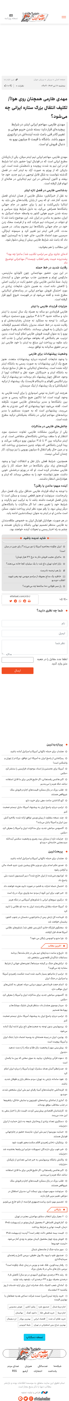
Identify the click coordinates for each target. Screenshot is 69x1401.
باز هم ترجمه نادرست (50, 570)
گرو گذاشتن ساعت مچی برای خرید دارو (45, 800)
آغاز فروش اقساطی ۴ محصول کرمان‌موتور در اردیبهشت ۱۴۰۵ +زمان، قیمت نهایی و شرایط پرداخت (36, 1224)
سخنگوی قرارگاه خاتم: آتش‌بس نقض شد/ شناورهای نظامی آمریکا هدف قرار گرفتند (36, 930)
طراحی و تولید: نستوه (34, 1392)
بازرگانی (57, 1209)
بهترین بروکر (25, 1319)
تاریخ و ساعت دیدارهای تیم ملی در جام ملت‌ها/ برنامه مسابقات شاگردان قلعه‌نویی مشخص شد (39, 955)
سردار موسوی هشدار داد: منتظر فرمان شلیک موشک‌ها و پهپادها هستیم (38, 1007)
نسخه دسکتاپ (34, 1337)
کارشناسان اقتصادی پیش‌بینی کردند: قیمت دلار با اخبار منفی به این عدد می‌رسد (34, 1113)
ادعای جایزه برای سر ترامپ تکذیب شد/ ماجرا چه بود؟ (36, 254)
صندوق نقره (43, 1307)
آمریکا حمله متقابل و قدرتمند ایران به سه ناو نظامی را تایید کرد (36, 908)
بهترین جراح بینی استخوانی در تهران (50, 1325)
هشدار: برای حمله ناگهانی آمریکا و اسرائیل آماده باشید (37, 751)
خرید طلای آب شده (57, 1319)
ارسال (17, 670)
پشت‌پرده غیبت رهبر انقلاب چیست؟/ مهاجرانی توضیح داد (36, 261)
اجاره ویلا (62, 1313)
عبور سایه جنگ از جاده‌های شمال (47, 1249)
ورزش (49, 79)
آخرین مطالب (54, 946)
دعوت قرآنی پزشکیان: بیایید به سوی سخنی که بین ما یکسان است (36, 1060)
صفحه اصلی (60, 79)
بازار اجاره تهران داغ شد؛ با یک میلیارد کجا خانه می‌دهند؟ (33, 564)
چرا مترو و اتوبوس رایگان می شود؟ (47, 938)
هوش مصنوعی (15, 1307)
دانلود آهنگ (31, 1313)
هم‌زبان (28, 1366)
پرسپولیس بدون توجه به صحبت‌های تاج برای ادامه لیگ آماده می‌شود (35, 1028)
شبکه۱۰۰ (57, 1366)
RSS (14, 1371)
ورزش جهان (39, 79)
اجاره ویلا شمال (59, 1307)
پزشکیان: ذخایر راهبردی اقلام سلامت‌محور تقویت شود (38, 1142)
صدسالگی (43, 1366)
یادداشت (52, 1371)
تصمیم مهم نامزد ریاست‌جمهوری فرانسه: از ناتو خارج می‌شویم (33, 1202)
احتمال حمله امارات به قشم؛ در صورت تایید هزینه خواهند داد (34, 886)
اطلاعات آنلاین (34, 17)
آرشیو (25, 1371)
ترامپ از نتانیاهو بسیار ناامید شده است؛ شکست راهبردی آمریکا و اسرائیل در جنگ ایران (35, 976)
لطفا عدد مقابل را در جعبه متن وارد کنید (52, 661)
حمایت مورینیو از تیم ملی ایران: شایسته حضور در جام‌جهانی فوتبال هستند (36, 1134)
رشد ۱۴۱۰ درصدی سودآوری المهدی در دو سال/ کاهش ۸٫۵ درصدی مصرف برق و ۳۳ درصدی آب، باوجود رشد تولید (37, 1277)
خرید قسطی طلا (47, 1313)
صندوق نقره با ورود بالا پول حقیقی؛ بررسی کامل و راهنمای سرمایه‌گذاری (37, 1257)
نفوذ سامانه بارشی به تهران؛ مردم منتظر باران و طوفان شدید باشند (35, 1081)
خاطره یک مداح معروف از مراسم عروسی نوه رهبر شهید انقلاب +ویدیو (36, 578)
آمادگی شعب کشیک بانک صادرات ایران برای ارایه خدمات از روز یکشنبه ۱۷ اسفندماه (35, 1287)
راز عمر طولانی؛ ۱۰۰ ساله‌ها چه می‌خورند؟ (41, 586)
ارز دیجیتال (11, 1319)
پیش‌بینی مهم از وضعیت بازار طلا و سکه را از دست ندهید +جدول (38, 1050)
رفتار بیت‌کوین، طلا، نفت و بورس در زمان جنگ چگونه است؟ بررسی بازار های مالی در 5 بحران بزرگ (36, 1267)
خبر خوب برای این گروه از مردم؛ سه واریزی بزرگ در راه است (35, 893)
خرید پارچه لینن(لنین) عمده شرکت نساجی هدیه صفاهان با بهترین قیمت (35, 1298)
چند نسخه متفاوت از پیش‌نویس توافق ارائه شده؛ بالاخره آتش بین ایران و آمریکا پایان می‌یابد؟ (35, 820)
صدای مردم (13, 1366)
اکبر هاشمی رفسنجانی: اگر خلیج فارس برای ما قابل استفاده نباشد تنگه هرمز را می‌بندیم (36, 781)
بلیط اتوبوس (25, 1325)
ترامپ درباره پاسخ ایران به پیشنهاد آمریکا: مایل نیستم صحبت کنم (35, 809)
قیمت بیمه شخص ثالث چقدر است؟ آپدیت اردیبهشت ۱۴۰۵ (35, 1233)
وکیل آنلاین (30, 1307)
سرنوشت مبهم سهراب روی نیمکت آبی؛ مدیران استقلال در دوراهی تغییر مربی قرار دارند (37, 1193)
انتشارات (38, 1371)
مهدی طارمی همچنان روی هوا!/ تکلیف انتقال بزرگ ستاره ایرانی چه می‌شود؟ (36, 107)
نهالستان (19, 1313)
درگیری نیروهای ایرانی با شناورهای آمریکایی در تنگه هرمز (36, 900)
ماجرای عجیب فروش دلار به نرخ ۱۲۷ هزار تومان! (38, 557)
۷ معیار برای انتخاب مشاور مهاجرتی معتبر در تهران (39, 1216)
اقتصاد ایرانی (39, 1319)
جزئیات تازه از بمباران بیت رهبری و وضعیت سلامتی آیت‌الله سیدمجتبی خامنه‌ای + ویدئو (36, 840)
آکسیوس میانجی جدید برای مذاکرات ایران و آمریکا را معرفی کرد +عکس (35, 997)
